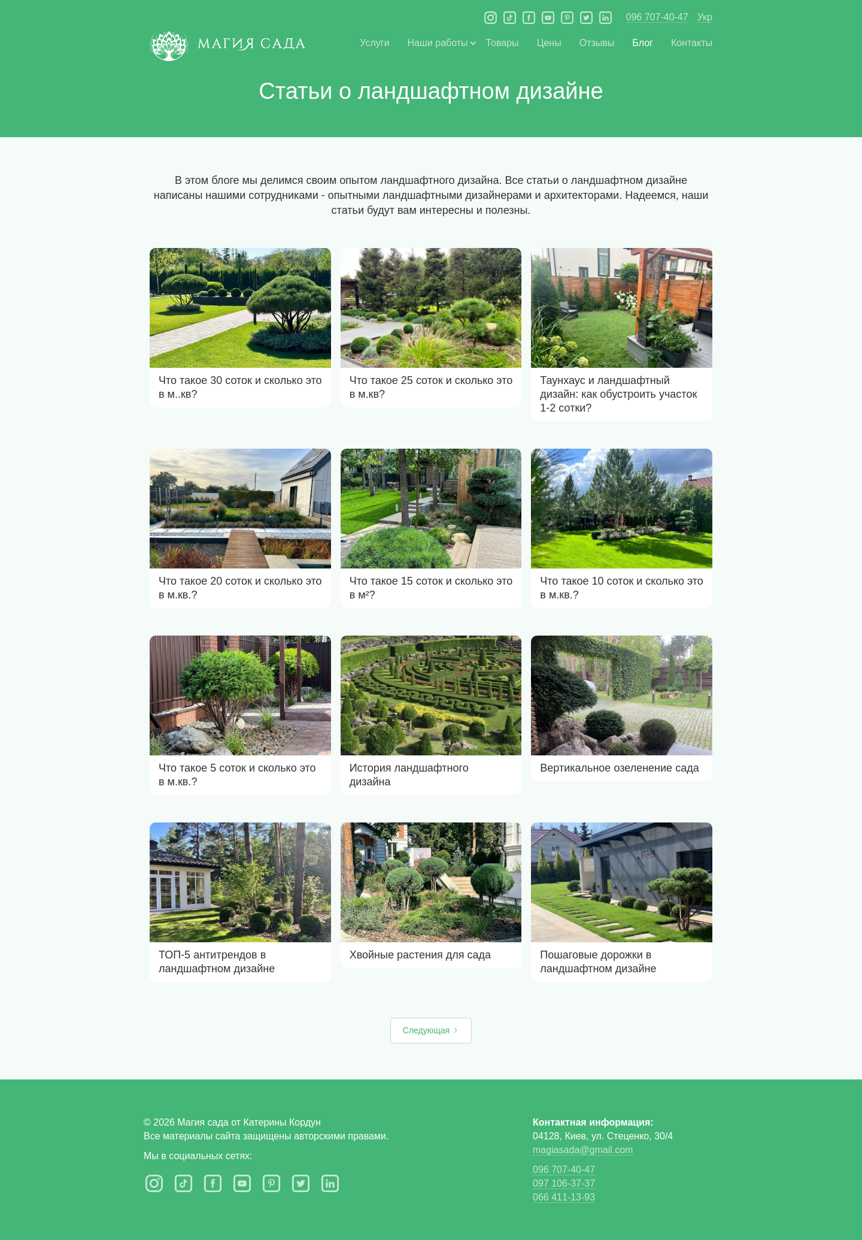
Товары (502, 43)
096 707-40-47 (657, 17)
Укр (704, 17)
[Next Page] (431, 1031)
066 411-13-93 (564, 1197)
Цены (549, 43)
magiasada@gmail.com (583, 1150)
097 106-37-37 (564, 1183)
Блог (642, 43)
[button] (438, 43)
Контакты (691, 43)
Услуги (374, 43)
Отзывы (597, 43)
